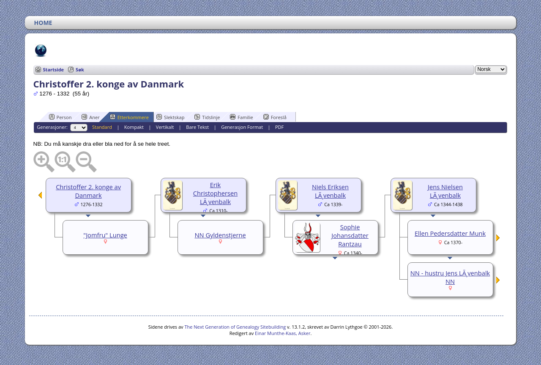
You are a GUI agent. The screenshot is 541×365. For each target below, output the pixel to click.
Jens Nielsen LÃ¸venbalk (445, 190)
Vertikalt (165, 127)
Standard (102, 127)
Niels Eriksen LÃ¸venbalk (330, 190)
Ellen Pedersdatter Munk (450, 233)
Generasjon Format (242, 127)
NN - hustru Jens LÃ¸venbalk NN (450, 277)
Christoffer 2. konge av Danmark (88, 190)
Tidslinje (207, 117)
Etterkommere (129, 117)
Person (60, 117)
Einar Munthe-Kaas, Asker (282, 333)
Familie (241, 117)
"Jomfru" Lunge (105, 235)
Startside (53, 69)
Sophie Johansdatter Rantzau (350, 235)
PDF (279, 127)
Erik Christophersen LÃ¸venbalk (215, 193)
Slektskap (170, 117)
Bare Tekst (197, 127)
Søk (80, 69)
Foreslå (275, 117)
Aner (90, 117)
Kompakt (134, 127)
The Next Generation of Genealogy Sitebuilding (235, 327)
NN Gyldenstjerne (220, 235)
